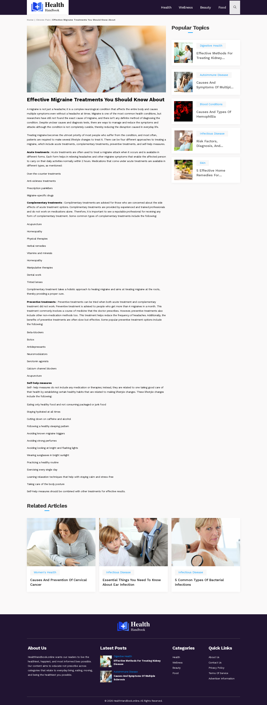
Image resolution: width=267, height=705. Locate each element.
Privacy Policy (216, 667)
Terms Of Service (218, 673)
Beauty (206, 7)
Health (167, 7)
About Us (214, 656)
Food (221, 7)
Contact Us (215, 662)
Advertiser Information (221, 678)
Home (30, 20)
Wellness (186, 7)
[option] (61, 564)
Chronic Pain (43, 20)
